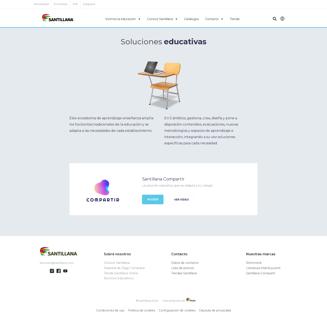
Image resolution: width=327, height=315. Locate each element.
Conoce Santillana (162, 19)
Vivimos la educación (123, 19)
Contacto (214, 19)
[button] (274, 18)
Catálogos (191, 19)
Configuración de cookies (177, 310)
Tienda (234, 19)
